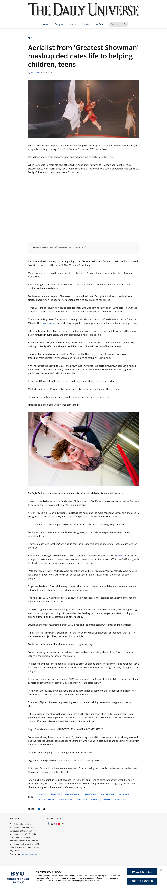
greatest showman (45, 803)
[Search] (119, 24)
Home (45, 24)
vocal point (120, 803)
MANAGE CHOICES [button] (142, 872)
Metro (72, 24)
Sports (85, 24)
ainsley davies (90, 798)
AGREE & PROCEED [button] (142, 881)
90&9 (120, 559)
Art (30, 38)
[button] (162, 871)
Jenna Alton (37, 72)
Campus (58, 24)
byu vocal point (108, 798)
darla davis (124, 798)
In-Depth (100, 24)
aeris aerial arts (72, 798)
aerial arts (55, 798)
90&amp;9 (41, 798)
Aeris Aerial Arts (51, 323)
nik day (94, 803)
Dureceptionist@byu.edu (21, 861)
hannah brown (65, 803)
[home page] (83, 12)
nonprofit (106, 803)
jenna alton (81, 803)
